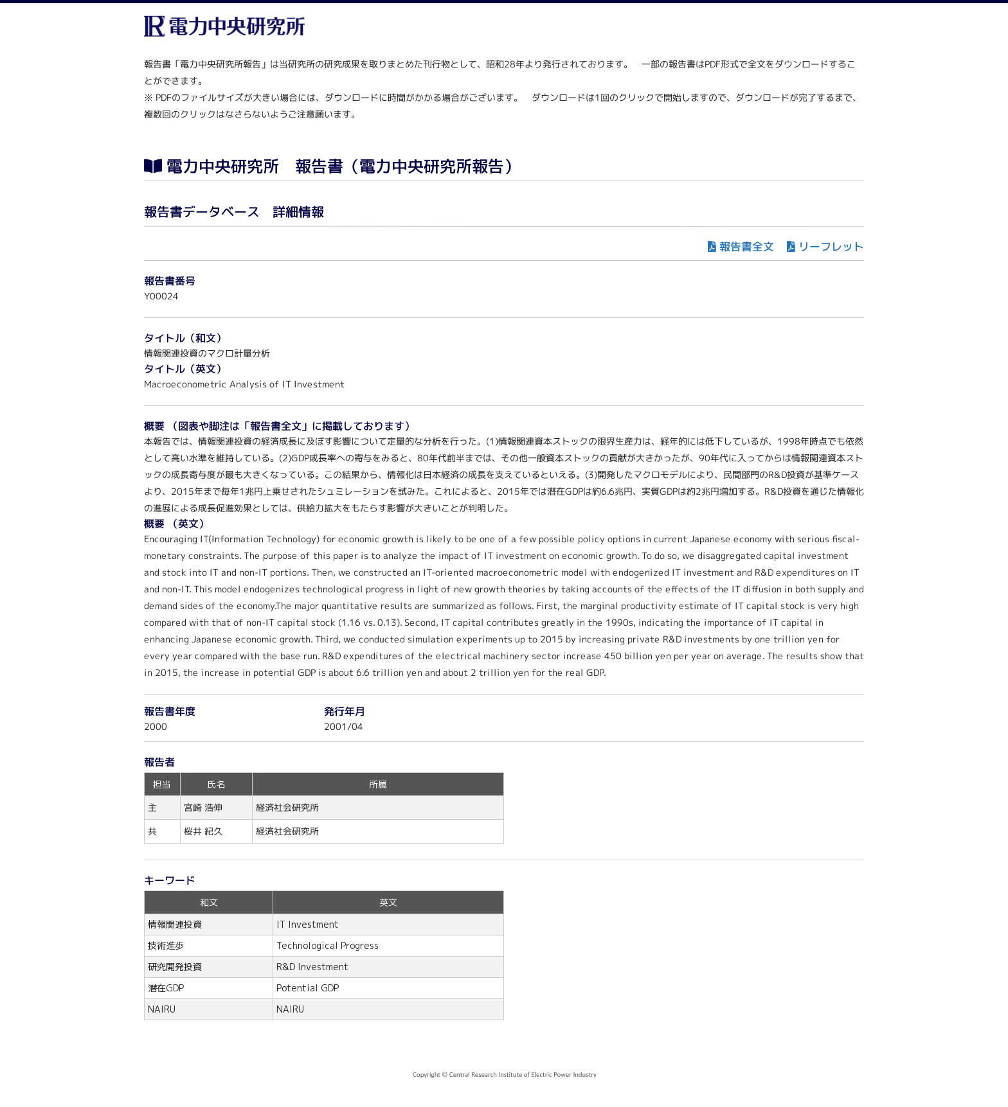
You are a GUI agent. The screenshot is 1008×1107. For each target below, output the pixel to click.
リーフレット (831, 246)
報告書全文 (746, 246)
